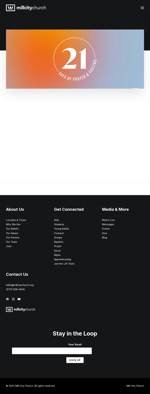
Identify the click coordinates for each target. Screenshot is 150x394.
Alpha (57, 255)
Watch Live (108, 220)
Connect (59, 233)
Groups (58, 237)
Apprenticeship (62, 259)
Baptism (58, 241)
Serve (57, 250)
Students (59, 224)
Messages (108, 224)
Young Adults (61, 228)
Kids (56, 220)
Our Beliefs (12, 228)
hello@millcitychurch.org (20, 285)
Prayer (58, 246)
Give (104, 233)
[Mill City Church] (26, 7)
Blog (104, 237)
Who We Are (13, 224)
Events (106, 228)
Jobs (9, 246)
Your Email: (52, 348)
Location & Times (16, 220)
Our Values (12, 233)
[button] (142, 8)
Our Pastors (12, 237)
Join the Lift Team (64, 263)
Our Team (11, 241)
